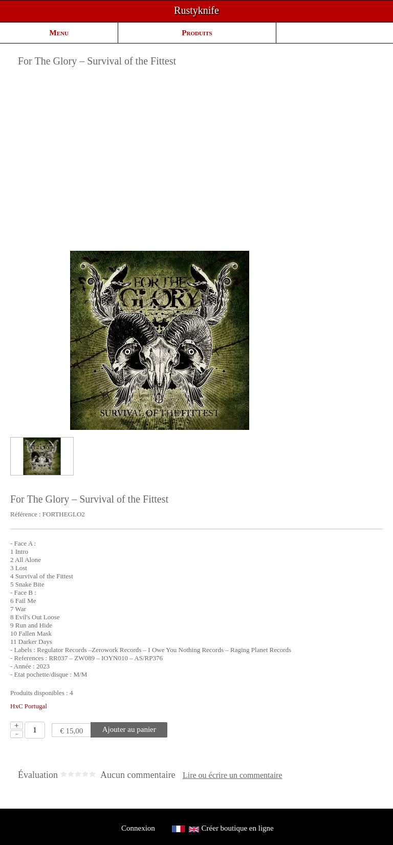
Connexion (138, 828)
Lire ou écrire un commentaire (232, 775)
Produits (197, 33)
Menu (59, 33)
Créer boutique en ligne (238, 828)
